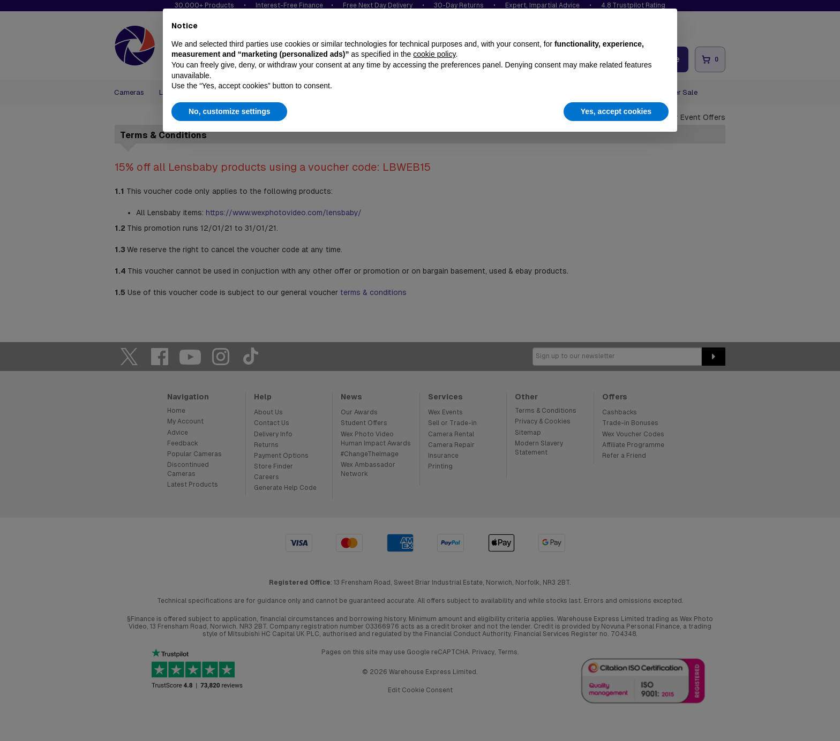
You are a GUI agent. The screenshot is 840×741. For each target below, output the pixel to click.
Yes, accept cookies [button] (616, 111)
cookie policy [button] (434, 54)
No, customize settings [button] (229, 111)
